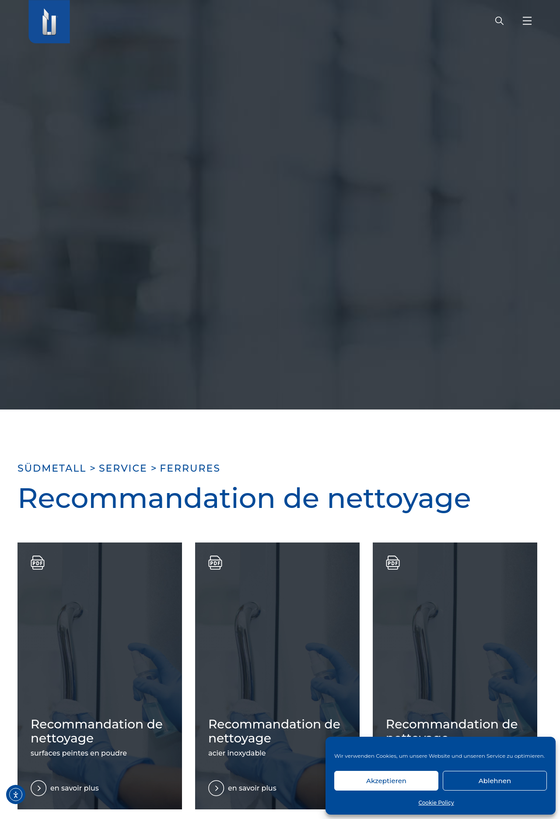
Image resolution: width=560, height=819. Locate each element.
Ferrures (190, 468)
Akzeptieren (386, 781)
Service (123, 468)
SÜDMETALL (52, 468)
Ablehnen (495, 781)
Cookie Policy (436, 802)
